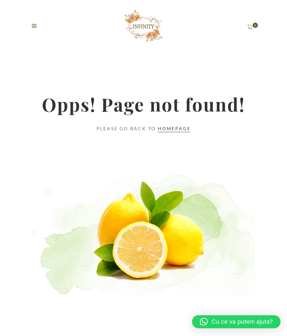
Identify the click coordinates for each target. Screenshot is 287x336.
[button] (236, 321)
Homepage (174, 128)
